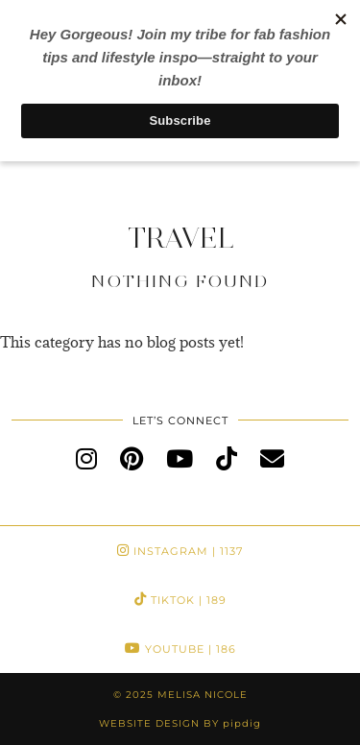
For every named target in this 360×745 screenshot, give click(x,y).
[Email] (272, 458)
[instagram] (86, 458)
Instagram (180, 551)
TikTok (180, 600)
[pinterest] (131, 458)
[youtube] (179, 458)
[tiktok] (226, 458)
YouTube (180, 649)
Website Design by (180, 723)
